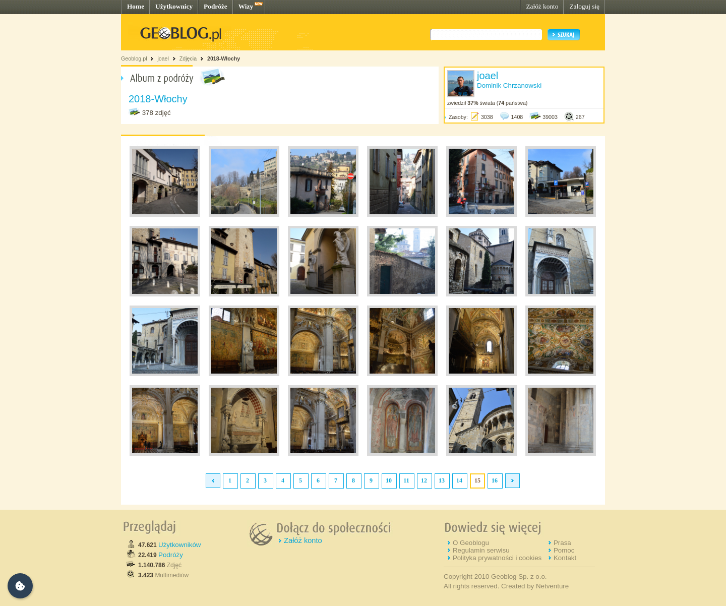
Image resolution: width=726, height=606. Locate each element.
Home (135, 6)
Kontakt (565, 558)
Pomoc (564, 550)
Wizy (245, 6)
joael (163, 58)
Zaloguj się (584, 6)
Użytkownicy (174, 6)
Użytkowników (179, 545)
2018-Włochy (223, 58)
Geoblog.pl (134, 58)
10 (389, 480)
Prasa (562, 543)
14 (459, 480)
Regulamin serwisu (481, 550)
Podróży (170, 555)
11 (406, 480)
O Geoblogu (471, 543)
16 (495, 480)
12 (424, 480)
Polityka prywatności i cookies (497, 558)
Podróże (215, 6)
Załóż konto (542, 6)
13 (442, 480)
